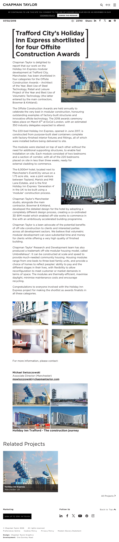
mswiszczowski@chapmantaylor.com (36, 379)
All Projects (108, 496)
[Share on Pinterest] (115, 21)
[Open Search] (101, 6)
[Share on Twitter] (105, 21)
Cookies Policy (47, 15)
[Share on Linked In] (95, 21)
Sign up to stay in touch (17, 516)
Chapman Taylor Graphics (22, 535)
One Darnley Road (25, 537)
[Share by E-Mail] (110, 21)
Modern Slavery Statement (69, 531)
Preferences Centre (11, 531)
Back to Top (108, 509)
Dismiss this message (68, 15)
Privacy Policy (47, 531)
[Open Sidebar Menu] (114, 5)
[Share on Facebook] (100, 21)
